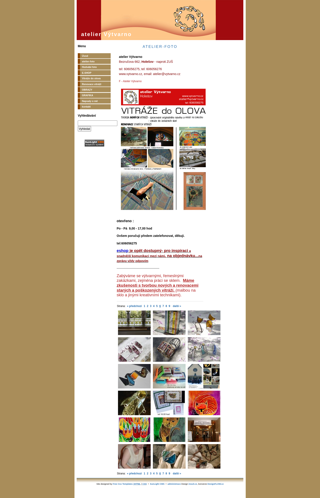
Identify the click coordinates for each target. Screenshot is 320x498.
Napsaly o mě (90, 101)
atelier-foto (88, 61)
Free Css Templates (123, 484)
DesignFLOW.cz (216, 484)
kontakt (86, 106)
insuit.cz (193, 484)
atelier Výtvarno (106, 34)
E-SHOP (86, 72)
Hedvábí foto (89, 67)
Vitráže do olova (91, 78)
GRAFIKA (87, 95)
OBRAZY (87, 89)
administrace (174, 484)
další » (177, 306)
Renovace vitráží (91, 84)
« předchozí (134, 306)
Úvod (85, 56)
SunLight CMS (157, 484)
